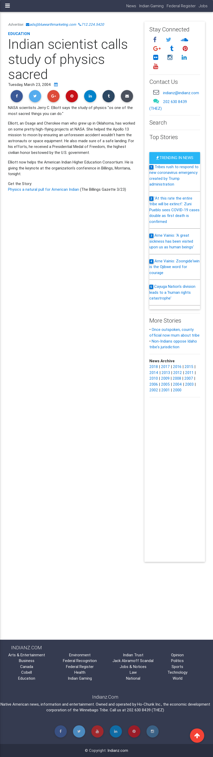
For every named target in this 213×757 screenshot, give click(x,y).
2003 (189, 384)
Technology (177, 672)
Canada (26, 666)
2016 (177, 366)
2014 (153, 372)
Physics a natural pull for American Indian (44, 189)
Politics (177, 660)
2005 (165, 384)
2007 (188, 378)
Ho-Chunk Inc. (149, 704)
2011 (189, 372)
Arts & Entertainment (26, 654)
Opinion (177, 654)
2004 (177, 384)
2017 (165, 366)
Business (26, 660)
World (177, 678)
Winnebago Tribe (93, 709)
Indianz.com (117, 750)
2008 (177, 378)
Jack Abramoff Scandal (133, 660)
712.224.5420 (91, 24)
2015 (189, 366)
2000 (177, 389)
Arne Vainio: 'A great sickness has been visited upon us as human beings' (171, 241)
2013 (165, 372)
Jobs (203, 5)
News (131, 5)
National (133, 678)
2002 (153, 389)
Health (79, 672)
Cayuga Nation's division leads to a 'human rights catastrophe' (172, 292)
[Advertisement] (72, 238)
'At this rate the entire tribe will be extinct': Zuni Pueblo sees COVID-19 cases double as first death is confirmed (174, 210)
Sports (177, 666)
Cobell (26, 672)
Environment (80, 654)
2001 (165, 389)
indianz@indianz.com (181, 92)
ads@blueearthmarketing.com (51, 24)
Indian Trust (133, 654)
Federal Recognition (80, 660)
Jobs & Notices (133, 666)
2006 (153, 384)
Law (133, 672)
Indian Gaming (151, 5)
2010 (153, 378)
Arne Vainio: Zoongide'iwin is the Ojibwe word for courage (174, 266)
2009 (165, 378)
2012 (177, 372)
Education (19, 33)
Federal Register (181, 5)
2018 (153, 366)
